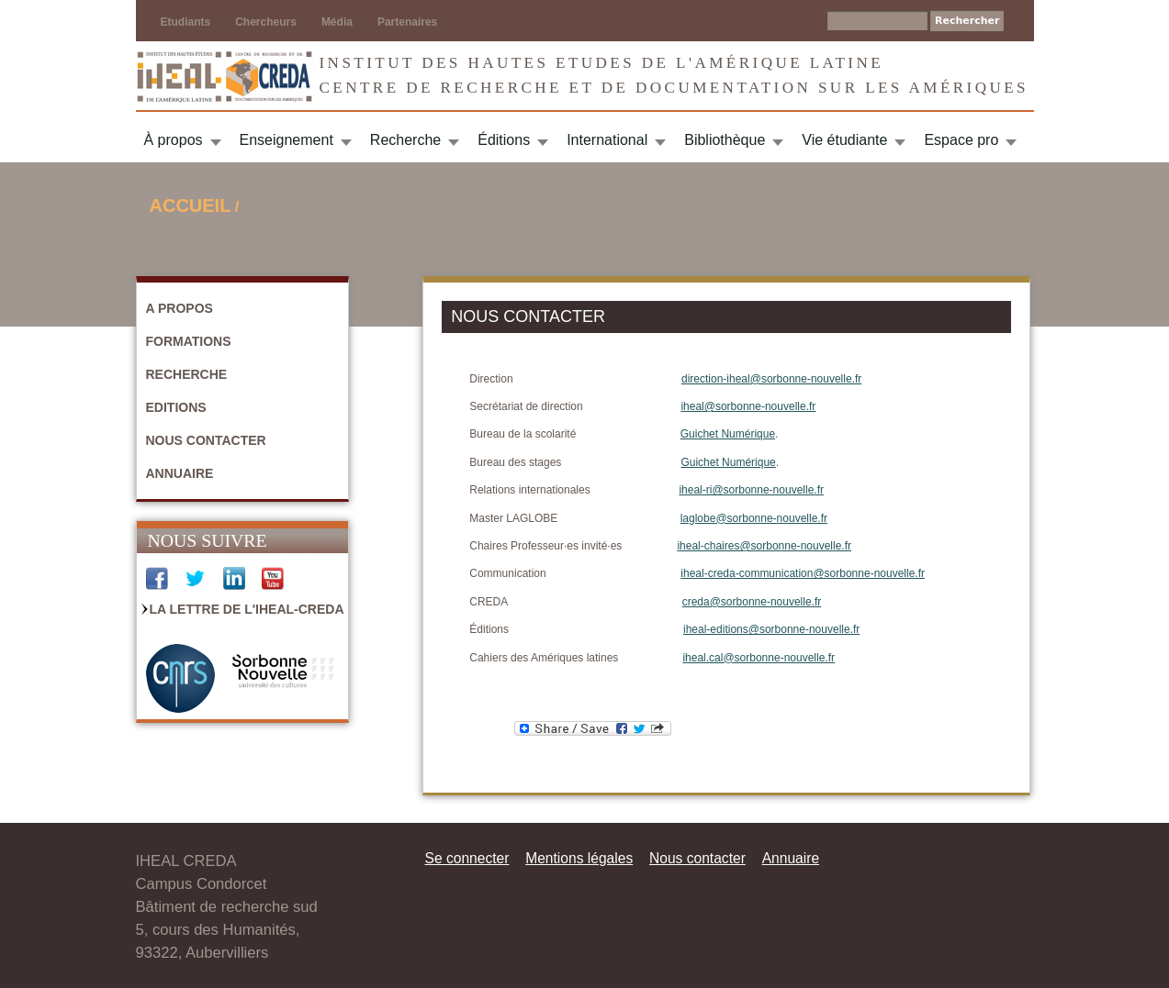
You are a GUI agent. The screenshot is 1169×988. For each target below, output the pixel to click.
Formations (188, 341)
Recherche (405, 140)
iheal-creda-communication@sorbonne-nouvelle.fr (802, 573)
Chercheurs (266, 22)
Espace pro (961, 140)
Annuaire (180, 473)
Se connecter (467, 858)
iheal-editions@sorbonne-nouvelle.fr (771, 629)
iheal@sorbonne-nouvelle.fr (747, 406)
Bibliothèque (724, 140)
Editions (176, 407)
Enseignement (286, 140)
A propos (179, 308)
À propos (173, 140)
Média (337, 22)
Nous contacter (206, 440)
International (607, 140)
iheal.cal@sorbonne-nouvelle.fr (758, 657)
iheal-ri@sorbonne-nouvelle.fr (751, 489)
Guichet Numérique (727, 433)
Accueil (190, 205)
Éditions (504, 140)
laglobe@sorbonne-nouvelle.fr (753, 518)
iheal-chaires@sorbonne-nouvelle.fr (764, 545)
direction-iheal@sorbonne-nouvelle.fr (771, 378)
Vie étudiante (844, 140)
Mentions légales (579, 858)
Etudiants (186, 22)
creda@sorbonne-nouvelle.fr (752, 601)
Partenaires (407, 22)
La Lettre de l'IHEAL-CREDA (247, 609)
